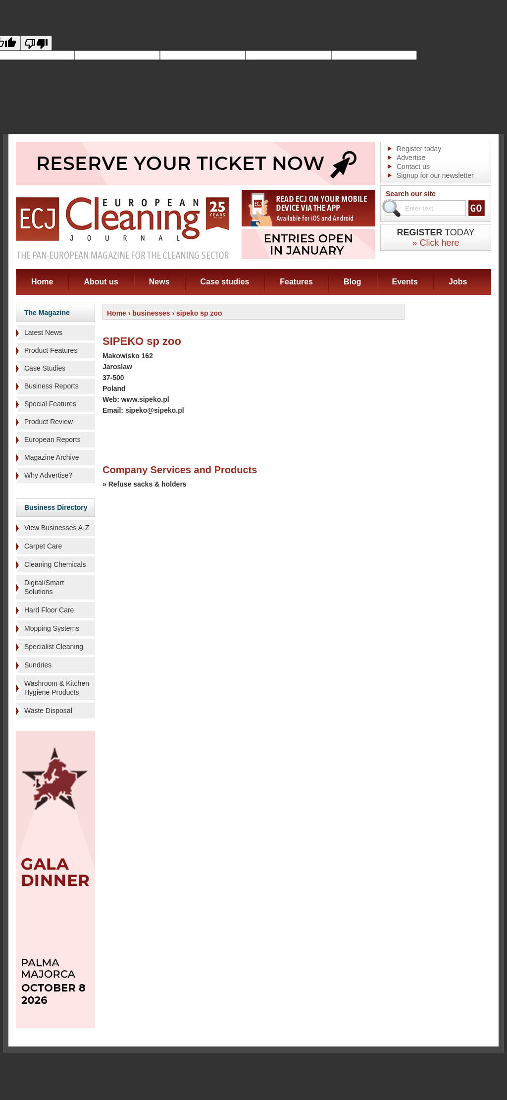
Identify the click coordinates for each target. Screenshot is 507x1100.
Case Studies (44, 368)
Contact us (413, 166)
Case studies (225, 281)
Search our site (411, 194)
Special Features (50, 404)
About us (101, 281)
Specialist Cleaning (53, 647)
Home (42, 281)
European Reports (52, 439)
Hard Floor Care (49, 610)
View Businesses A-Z (56, 528)
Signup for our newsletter (435, 175)
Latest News (43, 332)
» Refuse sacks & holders (144, 484)
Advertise (411, 158)
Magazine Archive (51, 457)
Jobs (458, 281)
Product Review (48, 422)
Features (296, 281)
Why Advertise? (48, 475)
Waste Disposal (48, 711)
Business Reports (51, 386)
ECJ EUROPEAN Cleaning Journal (122, 228)
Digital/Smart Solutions (44, 587)
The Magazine (47, 313)
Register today (419, 149)
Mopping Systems (51, 628)
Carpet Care (43, 546)
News (159, 281)
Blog (352, 281)
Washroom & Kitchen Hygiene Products (56, 687)
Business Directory (56, 507)
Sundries (37, 665)
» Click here (435, 243)
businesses (151, 313)
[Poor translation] (36, 43)
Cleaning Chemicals (55, 564)
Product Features (50, 350)
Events (405, 281)
